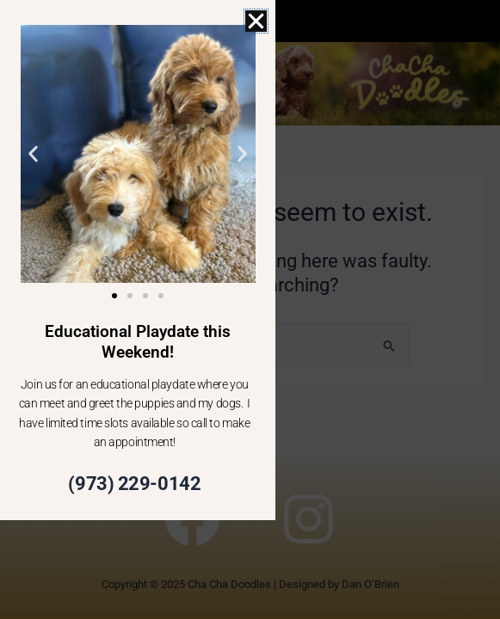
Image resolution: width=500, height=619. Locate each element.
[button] (256, 21)
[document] (250, 309)
